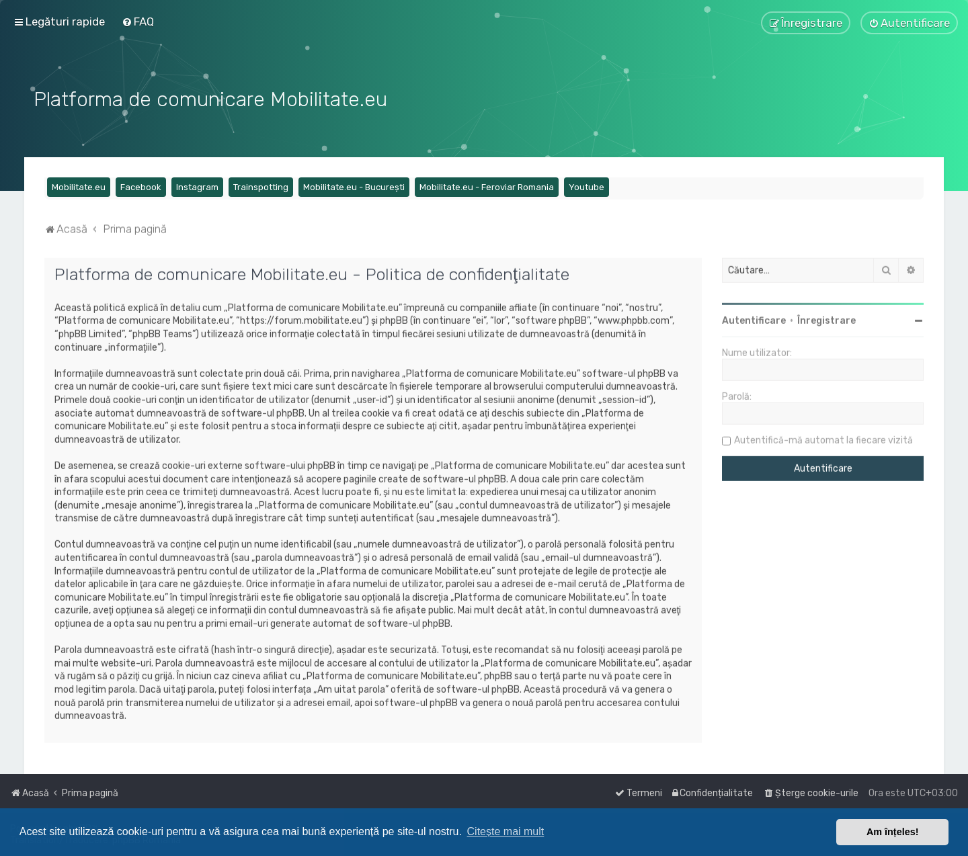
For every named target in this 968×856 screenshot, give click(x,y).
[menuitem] (137, 21)
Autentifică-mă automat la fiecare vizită (823, 438)
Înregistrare (826, 319)
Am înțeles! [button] (892, 831)
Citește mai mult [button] (505, 831)
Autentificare (754, 319)
